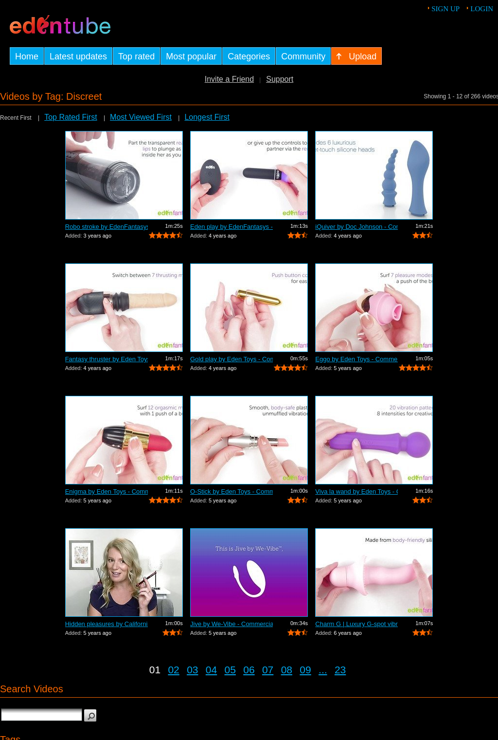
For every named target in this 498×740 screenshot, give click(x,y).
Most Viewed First (141, 117)
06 (248, 669)
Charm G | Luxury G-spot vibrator (356, 624)
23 (340, 669)
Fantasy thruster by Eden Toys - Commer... (106, 359)
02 (173, 669)
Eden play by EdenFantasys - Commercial (231, 226)
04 (211, 669)
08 (286, 669)
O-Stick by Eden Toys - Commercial (231, 491)
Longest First (206, 117)
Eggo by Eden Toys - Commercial (356, 359)
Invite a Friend (229, 79)
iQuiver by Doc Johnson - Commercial (356, 226)
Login (481, 9)
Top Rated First (70, 117)
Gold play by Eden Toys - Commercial (231, 359)
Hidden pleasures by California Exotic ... (106, 624)
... (323, 669)
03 (192, 669)
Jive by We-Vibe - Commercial (231, 624)
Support (279, 79)
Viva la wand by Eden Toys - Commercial (356, 491)
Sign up (445, 9)
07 (267, 669)
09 (305, 669)
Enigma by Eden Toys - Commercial (106, 491)
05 (230, 669)
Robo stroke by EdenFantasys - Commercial (106, 226)
